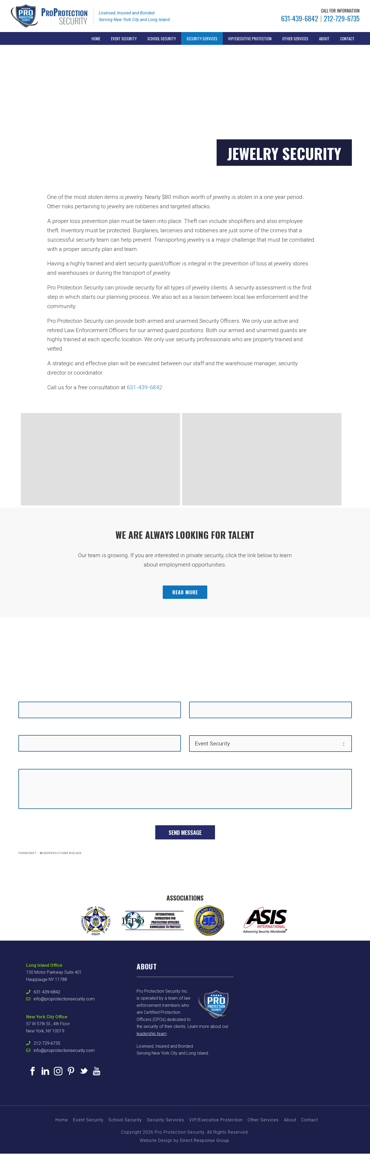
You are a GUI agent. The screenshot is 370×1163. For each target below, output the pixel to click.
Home (95, 38)
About (324, 38)
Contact (347, 38)
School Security (161, 38)
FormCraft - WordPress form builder (50, 853)
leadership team (152, 1033)
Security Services (201, 38)
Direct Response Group (204, 1140)
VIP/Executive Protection (250, 38)
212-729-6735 (342, 18)
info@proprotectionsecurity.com (64, 998)
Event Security (124, 38)
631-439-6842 (299, 18)
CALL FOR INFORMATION (340, 10)
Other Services (295, 38)
